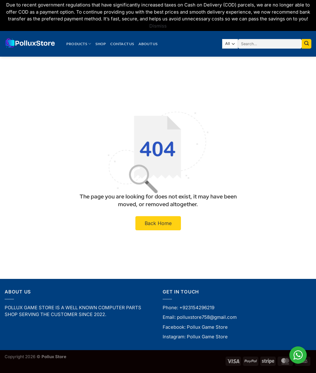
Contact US (122, 43)
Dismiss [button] (158, 26)
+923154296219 (196, 307)
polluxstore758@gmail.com (207, 317)
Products (78, 44)
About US (148, 43)
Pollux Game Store (207, 327)
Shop (100, 43)
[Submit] (306, 44)
